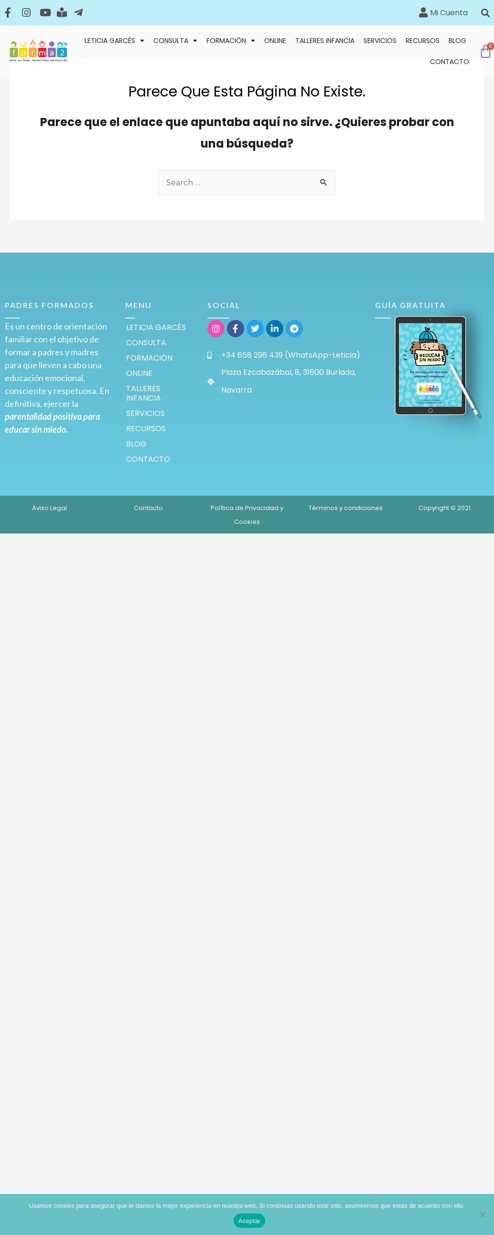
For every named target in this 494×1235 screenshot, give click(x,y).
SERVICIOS (380, 40)
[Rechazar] (482, 1214)
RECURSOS (423, 40)
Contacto (148, 507)
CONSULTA (175, 40)
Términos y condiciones (346, 507)
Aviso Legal (49, 507)
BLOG (457, 40)
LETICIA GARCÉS (114, 40)
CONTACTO (449, 61)
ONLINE (275, 40)
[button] (485, 13)
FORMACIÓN (230, 40)
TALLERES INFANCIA (324, 40)
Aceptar (249, 1220)
